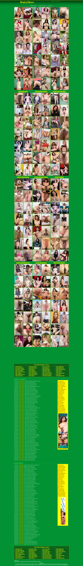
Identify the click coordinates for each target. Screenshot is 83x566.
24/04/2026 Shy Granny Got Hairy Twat (24, 495)
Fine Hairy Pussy (59, 263)
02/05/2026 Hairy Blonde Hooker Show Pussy (25, 401)
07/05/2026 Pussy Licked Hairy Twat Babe (24, 478)
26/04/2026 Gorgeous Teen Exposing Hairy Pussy (26, 493)
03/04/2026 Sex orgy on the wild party (24, 523)
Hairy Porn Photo (47, 371)
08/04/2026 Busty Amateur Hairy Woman (24, 433)
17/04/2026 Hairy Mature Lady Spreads (24, 505)
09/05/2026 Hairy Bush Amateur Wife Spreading (25, 474)
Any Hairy (58, 374)
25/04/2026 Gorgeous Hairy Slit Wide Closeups (26, 410)
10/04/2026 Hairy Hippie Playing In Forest (25, 430)
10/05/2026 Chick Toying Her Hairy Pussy (24, 471)
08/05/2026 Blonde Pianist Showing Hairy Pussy (26, 393)
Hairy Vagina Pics (33, 373)
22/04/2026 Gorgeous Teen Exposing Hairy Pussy (26, 498)
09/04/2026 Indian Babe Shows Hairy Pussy (25, 515)
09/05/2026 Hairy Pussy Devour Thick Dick (25, 475)
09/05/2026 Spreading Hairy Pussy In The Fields (26, 391)
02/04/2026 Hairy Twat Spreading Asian (24, 441)
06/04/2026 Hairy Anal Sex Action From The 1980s (26, 435)
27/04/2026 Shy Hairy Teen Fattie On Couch (25, 491)
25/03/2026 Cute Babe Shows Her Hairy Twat (25, 452)
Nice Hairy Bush (46, 369)
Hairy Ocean (21, 561)
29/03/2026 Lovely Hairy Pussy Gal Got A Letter (26, 530)
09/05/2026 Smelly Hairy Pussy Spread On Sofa (26, 390)
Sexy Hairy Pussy (33, 374)
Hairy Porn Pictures (60, 369)
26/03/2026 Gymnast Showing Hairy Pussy (25, 450)
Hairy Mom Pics (32, 371)
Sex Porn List (49, 5)
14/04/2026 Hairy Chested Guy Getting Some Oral (26, 509)
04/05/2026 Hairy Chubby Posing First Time (25, 482)
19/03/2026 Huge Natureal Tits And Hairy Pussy (25, 543)
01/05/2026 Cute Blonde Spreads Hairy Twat (25, 486)
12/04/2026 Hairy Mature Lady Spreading (24, 511)
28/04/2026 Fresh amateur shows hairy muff (25, 490)
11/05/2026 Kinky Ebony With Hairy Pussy (25, 385)
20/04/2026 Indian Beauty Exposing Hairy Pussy (25, 501)
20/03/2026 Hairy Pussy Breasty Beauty (24, 458)
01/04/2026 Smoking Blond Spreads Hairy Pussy (26, 442)
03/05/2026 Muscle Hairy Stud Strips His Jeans (25, 399)
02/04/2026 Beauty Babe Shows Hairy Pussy (25, 525)
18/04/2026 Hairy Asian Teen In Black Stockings (26, 503)
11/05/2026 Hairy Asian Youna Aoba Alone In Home (26, 386)
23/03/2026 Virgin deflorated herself (23, 538)
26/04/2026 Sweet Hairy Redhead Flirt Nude (25, 409)
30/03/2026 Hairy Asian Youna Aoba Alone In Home (26, 445)
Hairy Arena (29, 561)
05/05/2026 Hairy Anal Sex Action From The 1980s (26, 397)
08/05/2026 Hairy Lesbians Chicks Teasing (24, 477)
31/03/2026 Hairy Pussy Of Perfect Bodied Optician (26, 527)
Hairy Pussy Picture (47, 373)
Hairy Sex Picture (60, 373)
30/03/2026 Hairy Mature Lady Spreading (24, 529)
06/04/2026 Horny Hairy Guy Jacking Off (24, 519)
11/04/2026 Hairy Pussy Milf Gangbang (24, 429)
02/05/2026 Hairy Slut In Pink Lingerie (24, 485)
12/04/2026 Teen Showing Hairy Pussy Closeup (26, 427)
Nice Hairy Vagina (41, 91)
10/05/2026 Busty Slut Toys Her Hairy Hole (25, 473)
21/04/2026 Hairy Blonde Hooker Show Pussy (25, 415)
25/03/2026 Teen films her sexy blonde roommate (26, 535)
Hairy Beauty (32, 370)
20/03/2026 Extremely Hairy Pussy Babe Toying (25, 542)
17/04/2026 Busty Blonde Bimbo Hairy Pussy (25, 421)
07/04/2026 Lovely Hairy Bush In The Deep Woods (26, 434)
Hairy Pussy (32, 369)
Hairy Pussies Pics (47, 374)
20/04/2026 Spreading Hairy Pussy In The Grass (26, 417)
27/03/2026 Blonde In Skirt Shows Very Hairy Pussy (26, 449)
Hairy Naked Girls (60, 375)
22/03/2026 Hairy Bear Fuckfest (23, 539)
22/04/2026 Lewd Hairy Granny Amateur (24, 414)
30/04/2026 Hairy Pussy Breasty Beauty (24, 403)
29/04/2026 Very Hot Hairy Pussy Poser (24, 405)
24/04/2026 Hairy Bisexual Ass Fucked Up (25, 411)
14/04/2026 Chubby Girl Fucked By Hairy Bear (26, 425)
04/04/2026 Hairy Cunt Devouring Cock (24, 438)
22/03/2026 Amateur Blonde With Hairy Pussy (25, 456)
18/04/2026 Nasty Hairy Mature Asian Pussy (25, 419)
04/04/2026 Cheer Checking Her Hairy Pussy (25, 522)
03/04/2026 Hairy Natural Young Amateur (25, 439)
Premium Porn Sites (41, 5)
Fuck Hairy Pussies (59, 91)
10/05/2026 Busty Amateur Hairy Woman (24, 387)
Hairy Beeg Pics (60, 366)
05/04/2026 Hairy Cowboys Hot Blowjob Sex (25, 437)
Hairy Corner (59, 370)
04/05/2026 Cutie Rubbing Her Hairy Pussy (25, 398)
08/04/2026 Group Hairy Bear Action (23, 517)
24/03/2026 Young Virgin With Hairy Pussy (25, 537)
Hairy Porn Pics (46, 366)
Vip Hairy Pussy (32, 367)
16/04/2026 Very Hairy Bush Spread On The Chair (26, 506)
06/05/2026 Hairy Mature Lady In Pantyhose (25, 479)
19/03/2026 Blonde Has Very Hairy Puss (24, 460)
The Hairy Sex (23, 91)
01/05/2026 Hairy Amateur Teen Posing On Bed (26, 402)
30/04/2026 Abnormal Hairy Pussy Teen (24, 487)
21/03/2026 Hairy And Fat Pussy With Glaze (25, 457)
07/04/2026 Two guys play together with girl (25, 518)
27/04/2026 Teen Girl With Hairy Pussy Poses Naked (27, 407)
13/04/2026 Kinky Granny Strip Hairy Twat (25, 510)
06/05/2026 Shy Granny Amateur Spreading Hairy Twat (27, 395)
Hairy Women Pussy (22, 263)
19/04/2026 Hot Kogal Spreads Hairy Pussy (25, 502)
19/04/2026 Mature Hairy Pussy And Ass (24, 418)
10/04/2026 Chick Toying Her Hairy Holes (24, 514)
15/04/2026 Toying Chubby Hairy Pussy (24, 423)
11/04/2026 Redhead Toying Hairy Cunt (24, 513)
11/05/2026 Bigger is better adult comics (24, 466)
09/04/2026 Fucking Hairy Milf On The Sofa (25, 431)
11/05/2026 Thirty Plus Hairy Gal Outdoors (25, 467)
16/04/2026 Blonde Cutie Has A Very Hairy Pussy (26, 422)
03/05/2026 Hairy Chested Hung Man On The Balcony (27, 483)
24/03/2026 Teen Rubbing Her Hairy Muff (25, 453)
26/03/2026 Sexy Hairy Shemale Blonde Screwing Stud (27, 534)
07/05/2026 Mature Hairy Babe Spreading (25, 394)
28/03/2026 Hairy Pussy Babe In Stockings (25, 448)
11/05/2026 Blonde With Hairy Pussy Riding (25, 383)
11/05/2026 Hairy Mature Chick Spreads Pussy (25, 469)
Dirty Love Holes (23, 177)
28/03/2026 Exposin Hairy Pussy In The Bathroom (26, 531)
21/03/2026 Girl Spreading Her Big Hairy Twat (25, 541)
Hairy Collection (16, 561)
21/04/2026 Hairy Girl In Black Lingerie (24, 499)
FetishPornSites (33, 5)
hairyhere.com (65, 564)
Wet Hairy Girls (46, 370)
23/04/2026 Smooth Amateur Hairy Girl (24, 497)
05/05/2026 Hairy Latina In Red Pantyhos (24, 481)
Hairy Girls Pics (41, 263)
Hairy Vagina (59, 177)
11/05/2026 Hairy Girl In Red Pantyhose (24, 382)
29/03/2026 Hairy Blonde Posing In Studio (25, 446)
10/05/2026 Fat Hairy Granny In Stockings (25, 389)
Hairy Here (25, 561)
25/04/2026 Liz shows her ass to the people (24, 494)
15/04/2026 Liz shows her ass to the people (24, 507)
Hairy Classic (46, 367)
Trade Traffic (41, 563)
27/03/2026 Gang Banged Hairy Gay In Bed (25, 533)
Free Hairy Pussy (34, 561)
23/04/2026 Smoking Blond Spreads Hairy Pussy (26, 413)
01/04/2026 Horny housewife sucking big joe (25, 526)
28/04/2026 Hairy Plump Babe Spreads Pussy (25, 406)
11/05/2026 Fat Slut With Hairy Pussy (24, 470)
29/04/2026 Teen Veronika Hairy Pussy (24, 489)
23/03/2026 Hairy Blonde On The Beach (24, 454)
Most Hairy (58, 371)
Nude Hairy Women (47, 375)
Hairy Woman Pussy (41, 177)
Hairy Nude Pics (60, 367)
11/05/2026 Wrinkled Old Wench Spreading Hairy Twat (27, 381)
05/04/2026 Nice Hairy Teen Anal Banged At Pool (26, 521)
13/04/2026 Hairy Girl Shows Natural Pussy (25, 426)
